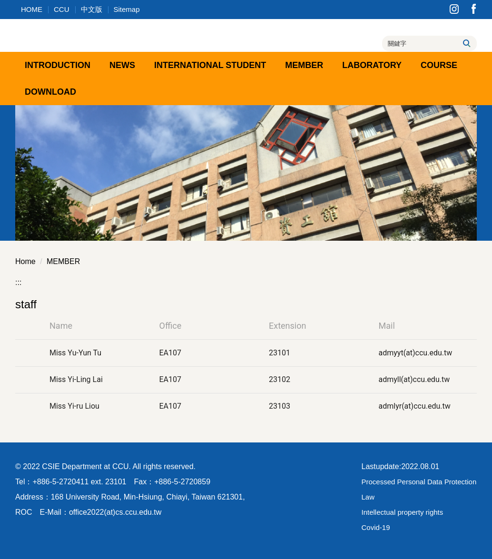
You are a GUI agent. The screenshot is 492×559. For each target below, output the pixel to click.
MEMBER (63, 261)
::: (18, 282)
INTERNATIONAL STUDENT (210, 65)
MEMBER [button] (304, 65)
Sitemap (127, 9)
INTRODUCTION (57, 65)
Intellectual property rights (402, 512)
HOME (31, 9)
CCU (61, 9)
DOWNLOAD (50, 92)
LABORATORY (372, 65)
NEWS (122, 65)
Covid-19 (376, 527)
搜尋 (466, 43)
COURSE (439, 65)
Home (25, 261)
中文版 (91, 9)
